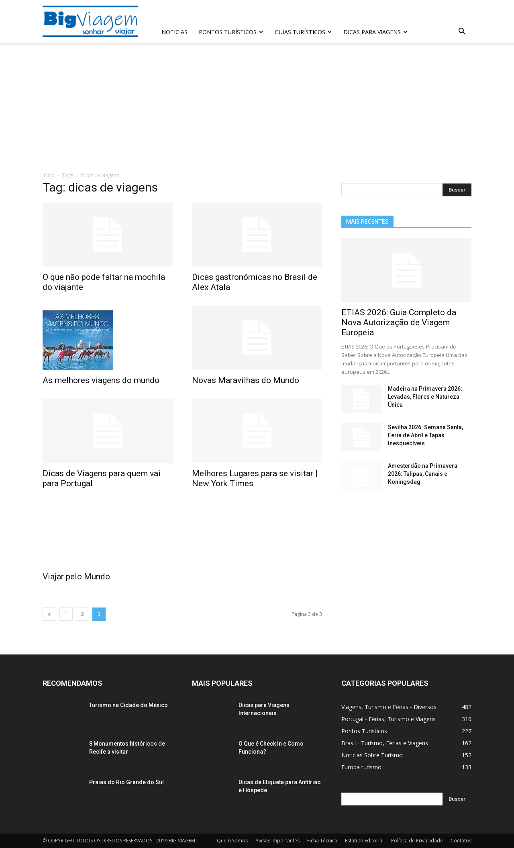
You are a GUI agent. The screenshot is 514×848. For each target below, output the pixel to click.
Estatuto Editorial (364, 840)
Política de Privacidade (417, 840)
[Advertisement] (257, 111)
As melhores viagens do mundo (101, 380)
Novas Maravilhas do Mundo (245, 380)
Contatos (461, 840)
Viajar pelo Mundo (76, 576)
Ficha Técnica (322, 840)
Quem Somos (232, 840)
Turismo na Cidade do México (128, 705)
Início (49, 175)
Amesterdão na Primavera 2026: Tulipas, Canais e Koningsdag (422, 474)
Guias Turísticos (303, 32)
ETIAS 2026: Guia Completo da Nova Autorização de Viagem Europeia (398, 322)
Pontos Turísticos (231, 32)
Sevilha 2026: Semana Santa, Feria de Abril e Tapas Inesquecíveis (425, 435)
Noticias (174, 32)
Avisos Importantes (277, 840)
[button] (461, 32)
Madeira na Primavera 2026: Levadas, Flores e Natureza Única (425, 396)
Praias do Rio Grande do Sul (126, 782)
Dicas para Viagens (375, 32)
